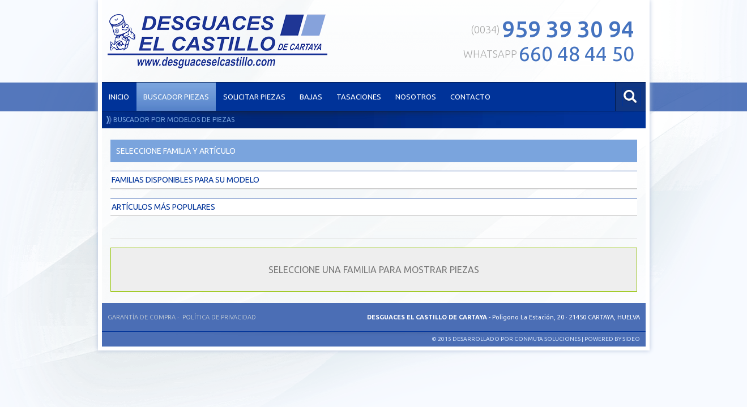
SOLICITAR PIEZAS (254, 97)
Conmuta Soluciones (547, 339)
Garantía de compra (142, 317)
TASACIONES (358, 97)
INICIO (119, 97)
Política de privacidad (219, 317)
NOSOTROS (415, 97)
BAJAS (311, 97)
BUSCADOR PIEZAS (176, 97)
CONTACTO (470, 97)
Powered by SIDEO (612, 339)
